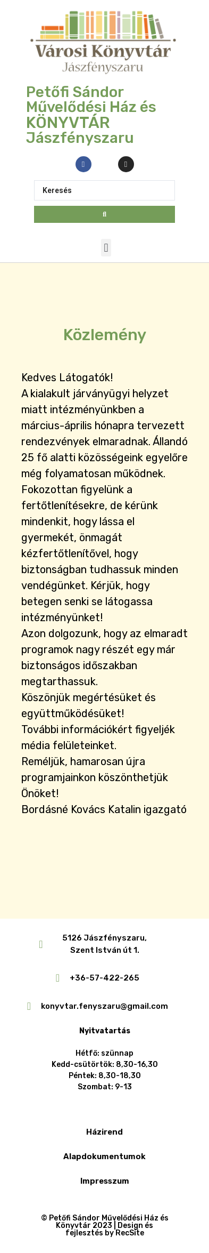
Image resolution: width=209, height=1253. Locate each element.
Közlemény (104, 334)
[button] (106, 247)
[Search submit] (104, 214)
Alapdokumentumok (104, 1156)
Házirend (104, 1132)
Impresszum (104, 1181)
